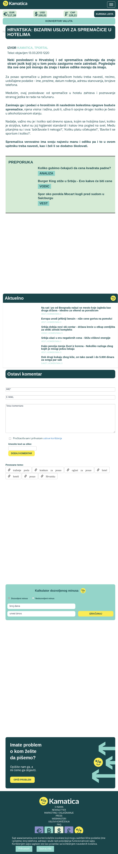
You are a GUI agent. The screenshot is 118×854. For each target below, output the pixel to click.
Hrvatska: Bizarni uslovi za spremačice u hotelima (59, 32)
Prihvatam (24, 849)
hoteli (14, 476)
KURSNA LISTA (104, 14)
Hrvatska (49, 476)
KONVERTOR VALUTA (59, 21)
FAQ (59, 825)
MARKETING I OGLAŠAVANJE (59, 813)
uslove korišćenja (52, 439)
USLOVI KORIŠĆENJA (59, 822)
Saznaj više (45, 849)
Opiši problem (22, 779)
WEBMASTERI (59, 819)
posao (31, 476)
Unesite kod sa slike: (20, 444)
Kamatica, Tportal (32, 47)
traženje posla (19, 469)
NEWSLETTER (59, 810)
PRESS (59, 816)
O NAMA (59, 807)
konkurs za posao (49, 469)
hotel (103, 469)
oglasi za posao (80, 469)
